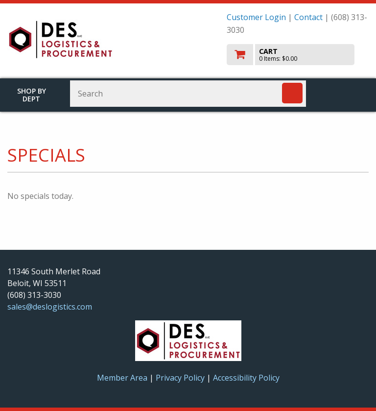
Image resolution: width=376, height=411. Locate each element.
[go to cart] (298, 54)
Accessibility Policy (246, 377)
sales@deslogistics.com (49, 306)
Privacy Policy (181, 377)
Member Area (122, 377)
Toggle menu (345, 92)
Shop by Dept (31, 94)
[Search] (292, 93)
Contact (308, 17)
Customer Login (256, 17)
